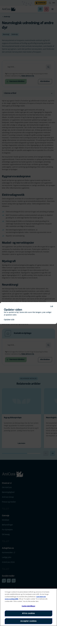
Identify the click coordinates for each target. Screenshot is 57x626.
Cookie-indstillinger (28, 606)
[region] (28, 607)
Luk (51, 306)
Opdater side (9, 320)
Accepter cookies (28, 621)
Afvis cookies (28, 613)
